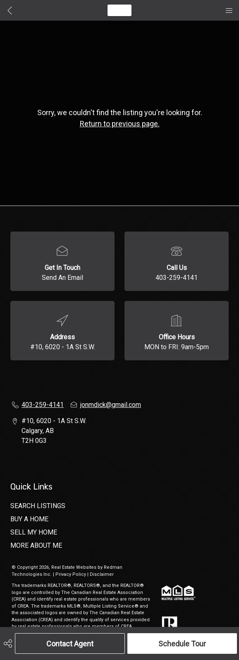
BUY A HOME (29, 519)
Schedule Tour (182, 643)
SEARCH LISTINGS (37, 506)
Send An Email (62, 278)
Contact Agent (69, 643)
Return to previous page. (120, 123)
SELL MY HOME (33, 532)
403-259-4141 (176, 278)
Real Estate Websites (74, 567)
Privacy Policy (70, 574)
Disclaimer (102, 574)
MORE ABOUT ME (36, 545)
